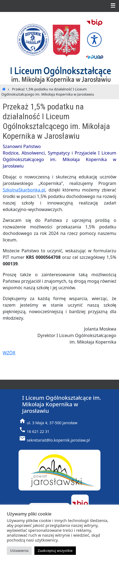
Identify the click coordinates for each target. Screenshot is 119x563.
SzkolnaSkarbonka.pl (24, 190)
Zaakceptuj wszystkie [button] (55, 550)
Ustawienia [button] (19, 550)
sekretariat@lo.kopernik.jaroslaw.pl (58, 440)
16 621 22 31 (38, 431)
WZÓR (9, 353)
